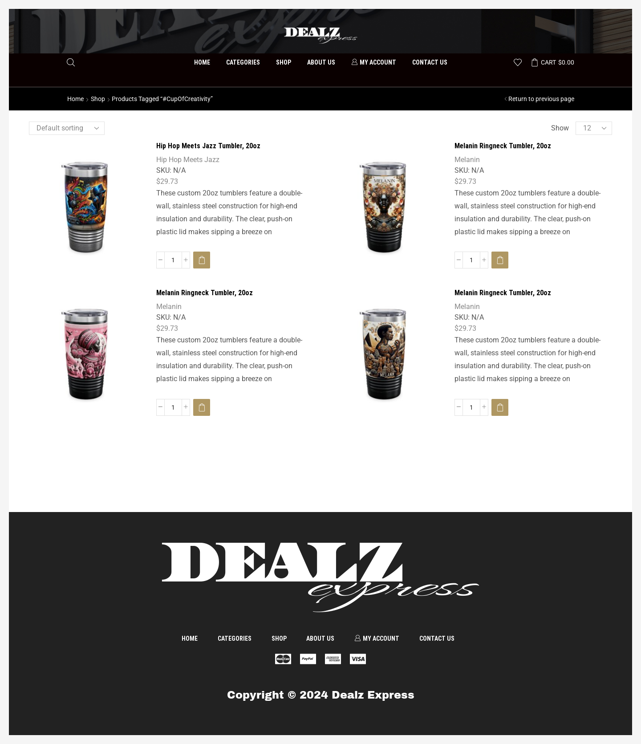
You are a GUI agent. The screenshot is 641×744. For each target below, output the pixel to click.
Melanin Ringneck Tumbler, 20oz (502, 146)
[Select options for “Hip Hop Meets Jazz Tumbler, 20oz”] (201, 260)
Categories (243, 62)
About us (321, 62)
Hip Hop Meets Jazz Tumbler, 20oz (208, 146)
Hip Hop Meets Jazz (187, 159)
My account (373, 62)
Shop (283, 62)
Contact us (429, 62)
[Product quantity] (173, 260)
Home (202, 62)
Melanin (467, 159)
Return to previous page (541, 98)
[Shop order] (67, 128)
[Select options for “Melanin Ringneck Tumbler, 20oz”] (499, 260)
